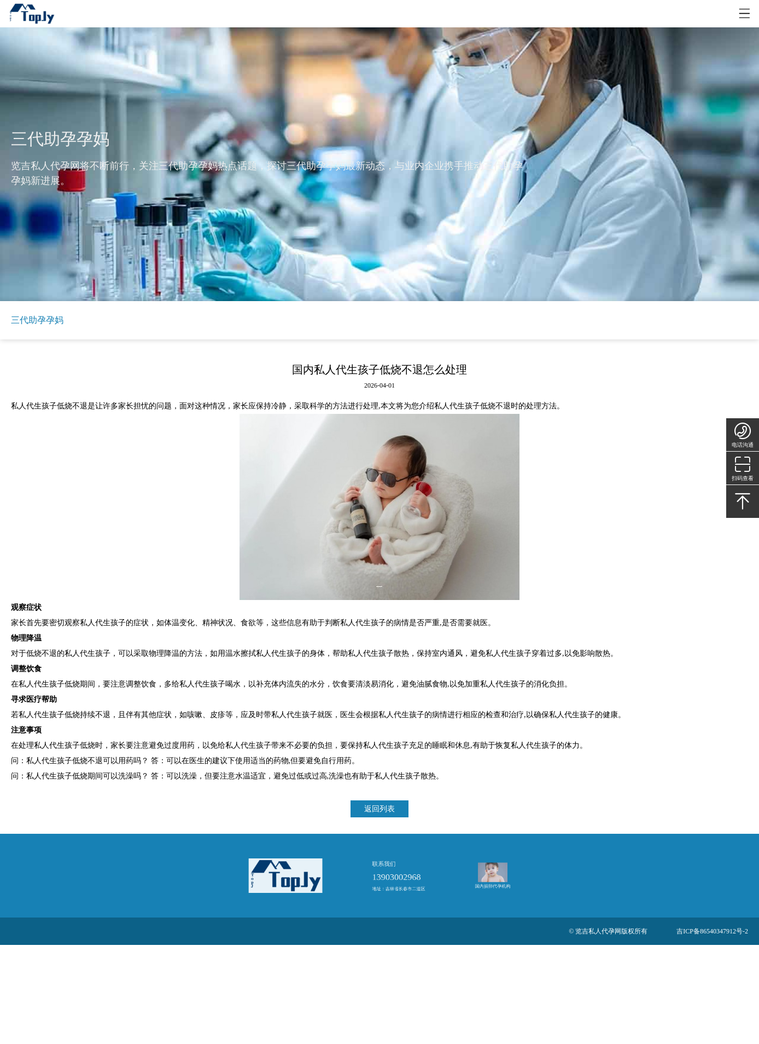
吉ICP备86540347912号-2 (712, 931)
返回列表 (379, 809)
